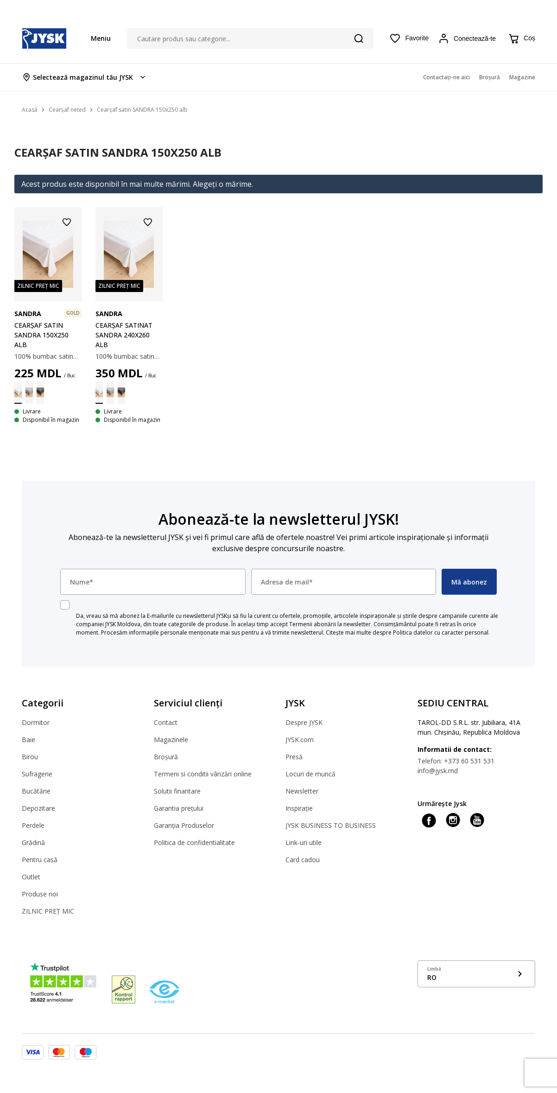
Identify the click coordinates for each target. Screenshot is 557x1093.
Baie (28, 739)
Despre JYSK (304, 722)
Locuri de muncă (310, 773)
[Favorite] (409, 38)
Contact (165, 722)
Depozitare (38, 808)
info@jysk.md (438, 770)
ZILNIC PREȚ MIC (48, 911)
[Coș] (521, 38)
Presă (294, 756)
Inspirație (299, 808)
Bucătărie (36, 791)
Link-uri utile (303, 842)
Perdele (33, 825)
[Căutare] (358, 38)
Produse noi (40, 894)
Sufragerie (37, 773)
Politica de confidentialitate (194, 842)
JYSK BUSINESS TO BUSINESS (330, 825)
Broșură (166, 756)
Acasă (30, 110)
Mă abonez (469, 582)
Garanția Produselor (184, 825)
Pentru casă (39, 859)
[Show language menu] (477, 973)
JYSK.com (299, 739)
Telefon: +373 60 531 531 (456, 760)
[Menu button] (96, 38)
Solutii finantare (177, 791)
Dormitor (36, 722)
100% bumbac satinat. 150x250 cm (48, 356)
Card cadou (302, 859)
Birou (30, 756)
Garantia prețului (178, 808)
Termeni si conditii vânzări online (203, 773)
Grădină (33, 842)
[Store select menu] (84, 77)
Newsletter (301, 791)
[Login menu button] (468, 38)
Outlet (31, 876)
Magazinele (171, 739)
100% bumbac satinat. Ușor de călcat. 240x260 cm (129, 356)
